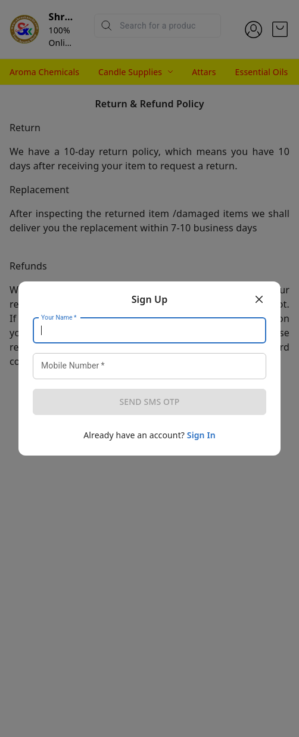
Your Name (59, 317)
